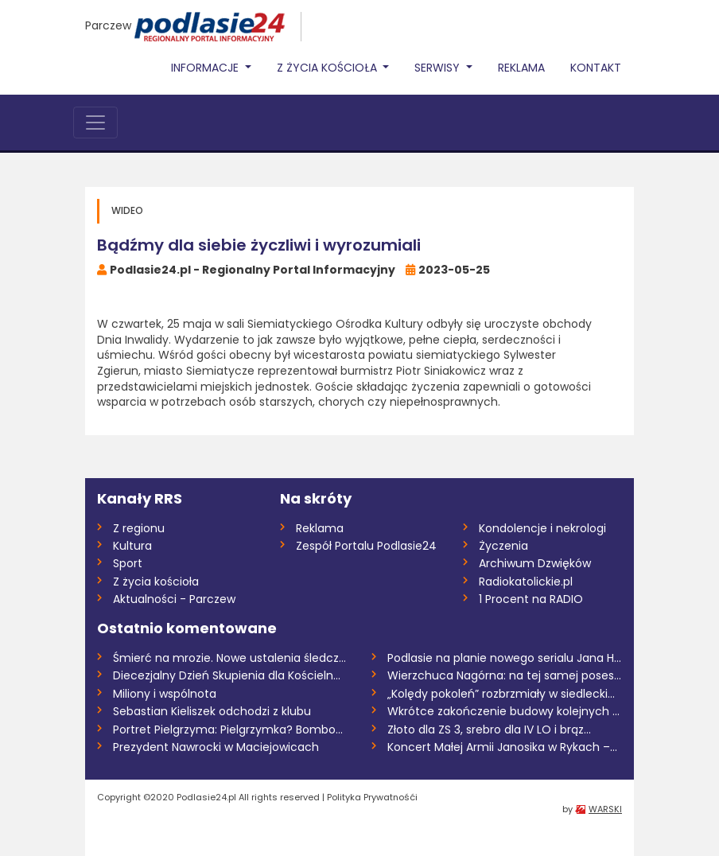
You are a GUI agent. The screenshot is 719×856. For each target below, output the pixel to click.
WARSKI (605, 809)
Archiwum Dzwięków (535, 563)
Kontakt (595, 68)
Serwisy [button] (438, 68)
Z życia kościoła (156, 581)
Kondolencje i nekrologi (542, 528)
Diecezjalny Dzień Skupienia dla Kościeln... (226, 675)
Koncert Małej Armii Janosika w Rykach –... (502, 747)
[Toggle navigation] (95, 122)
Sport (127, 563)
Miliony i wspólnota (164, 694)
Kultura (132, 546)
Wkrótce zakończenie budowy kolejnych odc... (504, 711)
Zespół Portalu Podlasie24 (366, 546)
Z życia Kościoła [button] (328, 68)
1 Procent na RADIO (531, 599)
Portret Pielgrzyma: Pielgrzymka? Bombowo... (230, 729)
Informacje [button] (206, 68)
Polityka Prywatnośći (372, 797)
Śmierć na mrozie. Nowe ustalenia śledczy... (230, 658)
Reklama (521, 68)
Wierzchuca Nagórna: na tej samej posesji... (504, 675)
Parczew (108, 25)
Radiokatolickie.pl (526, 581)
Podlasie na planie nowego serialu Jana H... (504, 658)
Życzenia (503, 546)
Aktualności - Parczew (174, 599)
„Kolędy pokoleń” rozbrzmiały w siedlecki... (501, 694)
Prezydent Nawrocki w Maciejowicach (216, 747)
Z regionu (139, 528)
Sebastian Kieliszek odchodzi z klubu (212, 711)
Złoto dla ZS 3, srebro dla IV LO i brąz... (489, 729)
